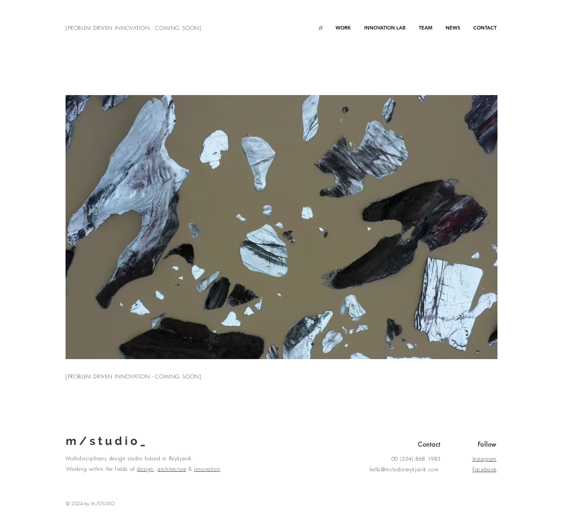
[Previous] (78, 227)
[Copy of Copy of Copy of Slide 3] (281, 345)
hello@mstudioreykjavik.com (404, 469)
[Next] (485, 227)
